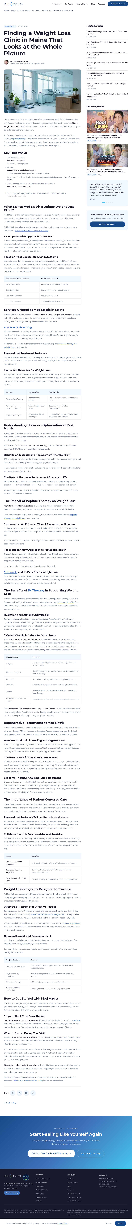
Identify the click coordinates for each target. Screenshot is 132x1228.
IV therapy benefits (66, 602)
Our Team (69, 4)
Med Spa (39, 1202)
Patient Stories (82, 4)
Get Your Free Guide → (107, 224)
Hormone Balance (42, 1191)
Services (57, 4)
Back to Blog (10, 1103)
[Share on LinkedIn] (26, 1093)
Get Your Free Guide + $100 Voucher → (51, 1153)
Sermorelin (10, 572)
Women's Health (41, 1184)
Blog (93, 4)
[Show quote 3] (108, 202)
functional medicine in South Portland (31, 230)
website (76, 1020)
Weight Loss (40, 1195)
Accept (120, 1223)
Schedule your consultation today (28, 1081)
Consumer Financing (74, 1199)
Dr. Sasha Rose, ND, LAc (19, 61)
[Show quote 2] (106, 202)
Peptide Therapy (41, 1199)
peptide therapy (18, 138)
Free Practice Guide (74, 1196)
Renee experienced (72, 923)
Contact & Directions (75, 1203)
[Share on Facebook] (19, 1093)
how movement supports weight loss (47, 914)
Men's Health (40, 1188)
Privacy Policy (62, 1223)
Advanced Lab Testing (18, 327)
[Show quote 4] (110, 202)
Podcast (101, 4)
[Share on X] (12, 1093)
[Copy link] (33, 1093)
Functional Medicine (42, 1180)
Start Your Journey (118, 4)
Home (6, 10)
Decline (108, 1223)
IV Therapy (36, 590)
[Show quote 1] (103, 202)
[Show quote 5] (112, 202)
